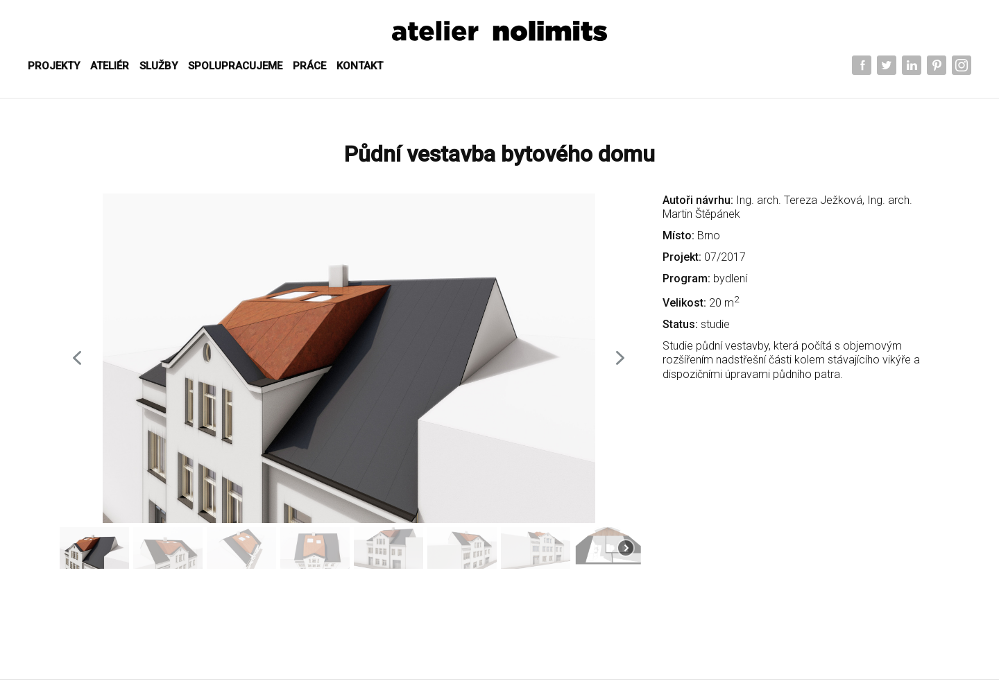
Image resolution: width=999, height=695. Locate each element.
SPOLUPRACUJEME (235, 66)
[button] (77, 358)
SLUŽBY (158, 66)
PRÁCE (309, 66)
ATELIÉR (109, 66)
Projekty (54, 66)
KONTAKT (359, 66)
